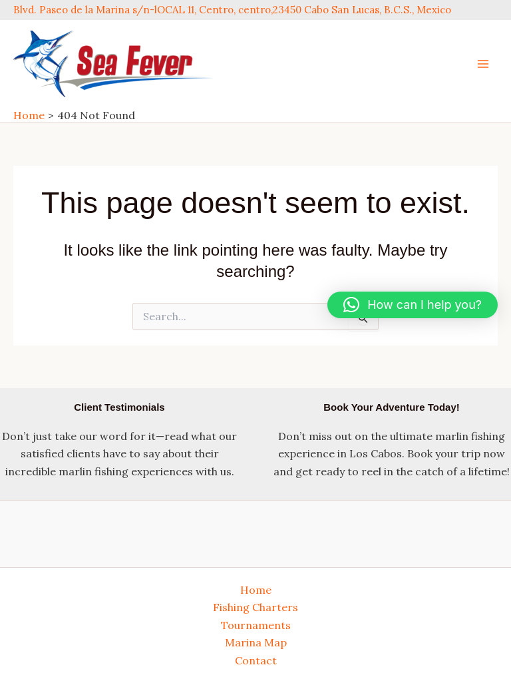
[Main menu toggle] (483, 64)
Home (255, 589)
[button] (412, 305)
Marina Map (256, 642)
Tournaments (256, 625)
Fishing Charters (255, 607)
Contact (256, 660)
